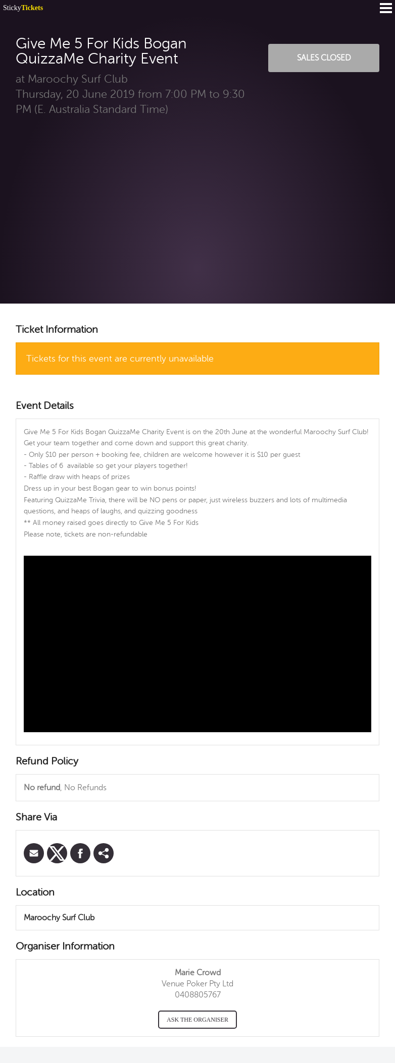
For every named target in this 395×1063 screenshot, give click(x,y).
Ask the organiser (197, 1019)
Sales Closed (324, 58)
